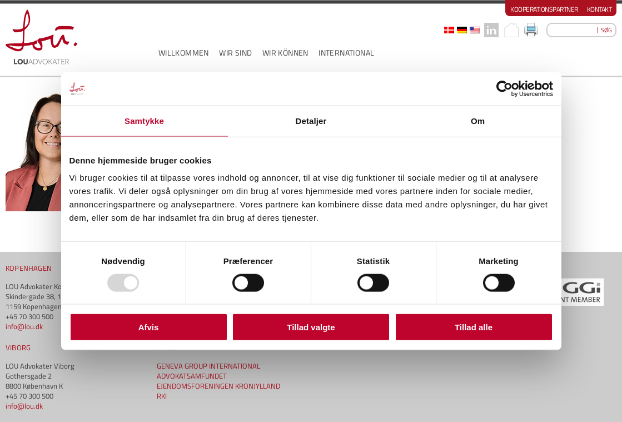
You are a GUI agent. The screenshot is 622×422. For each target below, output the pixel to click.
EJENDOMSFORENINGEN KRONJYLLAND (218, 385)
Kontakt (599, 9)
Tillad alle (473, 327)
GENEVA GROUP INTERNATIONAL (208, 365)
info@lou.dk (24, 326)
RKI (162, 395)
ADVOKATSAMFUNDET (192, 375)
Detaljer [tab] (311, 120)
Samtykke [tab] (144, 120)
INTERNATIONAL (346, 52)
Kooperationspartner (544, 9)
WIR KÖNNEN (285, 52)
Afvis (148, 327)
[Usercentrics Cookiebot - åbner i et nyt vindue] (504, 88)
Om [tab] (478, 120)
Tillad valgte (311, 327)
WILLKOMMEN (183, 52)
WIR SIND (235, 52)
